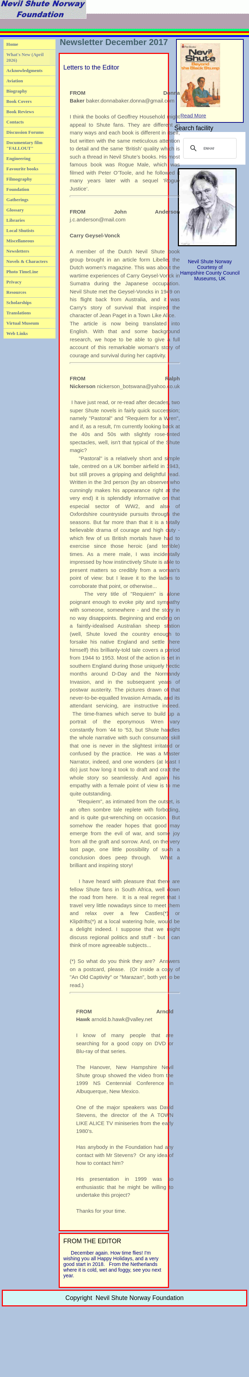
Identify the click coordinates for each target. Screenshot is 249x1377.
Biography (16, 91)
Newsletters (17, 251)
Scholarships (19, 302)
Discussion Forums (25, 132)
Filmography (19, 179)
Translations (18, 312)
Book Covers (19, 101)
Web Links (17, 333)
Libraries (15, 220)
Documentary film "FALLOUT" (24, 145)
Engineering (18, 158)
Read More (200, 81)
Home (12, 44)
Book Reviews (20, 111)
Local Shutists (20, 230)
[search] (208, 148)
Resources (16, 292)
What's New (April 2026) (25, 57)
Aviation (14, 80)
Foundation (17, 189)
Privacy (14, 282)
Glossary (15, 210)
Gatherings (17, 199)
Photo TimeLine (22, 271)
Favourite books (22, 168)
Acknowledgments (24, 70)
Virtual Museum (22, 323)
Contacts (15, 122)
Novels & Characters (27, 261)
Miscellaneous (20, 240)
